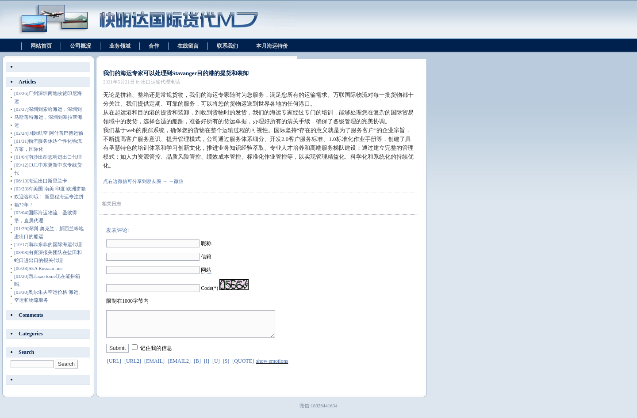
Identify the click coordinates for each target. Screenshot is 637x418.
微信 (179, 181)
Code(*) (209, 288)
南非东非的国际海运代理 (48, 244)
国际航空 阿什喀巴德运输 (48, 133)
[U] (216, 366)
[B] (197, 366)
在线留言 (188, 46)
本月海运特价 (272, 46)
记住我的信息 (156, 353)
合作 (154, 46)
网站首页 (41, 46)
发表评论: (117, 230)
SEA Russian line (38, 268)
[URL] (114, 366)
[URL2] (132, 366)
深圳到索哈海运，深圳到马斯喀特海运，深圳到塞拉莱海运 (48, 117)
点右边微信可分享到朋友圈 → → (138, 181)
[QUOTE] (243, 366)
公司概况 (80, 46)
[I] (206, 366)
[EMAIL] (154, 366)
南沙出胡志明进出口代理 (48, 157)
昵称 (206, 243)
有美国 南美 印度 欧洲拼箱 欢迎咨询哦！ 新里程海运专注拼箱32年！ (50, 196)
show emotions (272, 366)
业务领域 (119, 46)
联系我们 (227, 46)
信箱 (206, 257)
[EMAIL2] (179, 366)
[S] (226, 366)
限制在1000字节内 (127, 301)
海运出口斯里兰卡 (40, 180)
